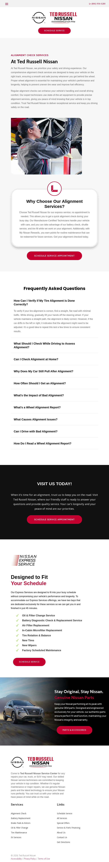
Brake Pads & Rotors (20, 823)
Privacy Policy (30, 858)
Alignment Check (18, 813)
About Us (61, 832)
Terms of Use (44, 858)
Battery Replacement (20, 818)
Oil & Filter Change (19, 827)
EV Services (16, 837)
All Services (62, 818)
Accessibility (16, 858)
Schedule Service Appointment (54, 255)
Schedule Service (54, 30)
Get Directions (63, 842)
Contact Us (62, 837)
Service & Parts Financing (68, 827)
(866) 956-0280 (97, 3)
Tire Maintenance (19, 832)
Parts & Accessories (74, 730)
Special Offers (63, 823)
